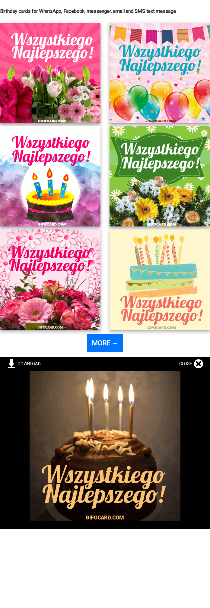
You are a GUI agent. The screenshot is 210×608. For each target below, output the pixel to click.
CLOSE (186, 363)
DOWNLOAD (28, 363)
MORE (105, 343)
